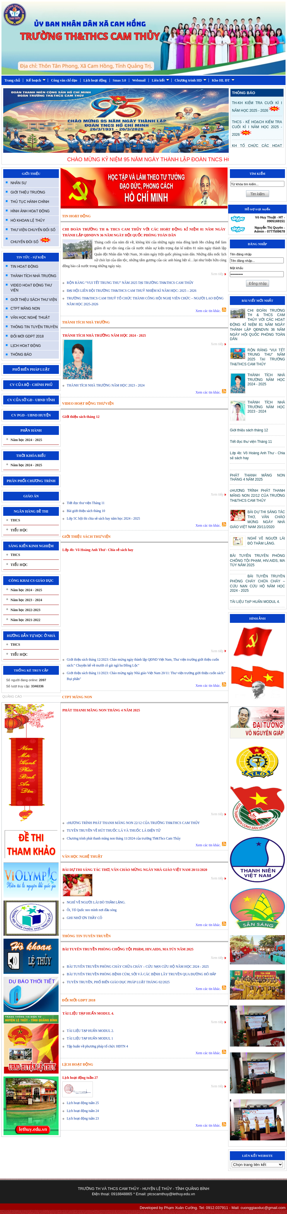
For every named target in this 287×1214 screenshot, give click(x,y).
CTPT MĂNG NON (25, 308)
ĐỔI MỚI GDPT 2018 (27, 336)
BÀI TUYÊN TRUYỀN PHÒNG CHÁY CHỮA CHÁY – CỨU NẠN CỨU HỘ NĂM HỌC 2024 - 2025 (138, 966)
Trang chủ (12, 80)
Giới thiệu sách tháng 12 (81, 417)
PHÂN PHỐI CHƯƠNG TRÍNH (31, 481)
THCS (15, 520)
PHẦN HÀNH (31, 430)
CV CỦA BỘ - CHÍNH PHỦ (31, 385)
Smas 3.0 (119, 80)
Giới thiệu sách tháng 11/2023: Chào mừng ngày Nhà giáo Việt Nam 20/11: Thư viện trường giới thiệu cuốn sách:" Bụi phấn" (146, 676)
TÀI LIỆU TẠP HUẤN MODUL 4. (88, 1013)
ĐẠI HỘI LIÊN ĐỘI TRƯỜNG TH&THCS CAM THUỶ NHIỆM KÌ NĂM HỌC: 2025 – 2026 (132, 290)
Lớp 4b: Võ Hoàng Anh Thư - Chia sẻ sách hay (97, 550)
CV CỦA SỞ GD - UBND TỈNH (31, 400)
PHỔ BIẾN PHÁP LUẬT (31, 369)
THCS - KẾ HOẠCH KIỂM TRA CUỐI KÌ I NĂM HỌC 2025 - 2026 (257, 128)
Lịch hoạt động (95, 80)
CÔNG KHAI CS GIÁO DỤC (31, 581)
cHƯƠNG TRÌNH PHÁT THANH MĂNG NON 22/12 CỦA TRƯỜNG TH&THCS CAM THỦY (133, 823)
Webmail (139, 80)
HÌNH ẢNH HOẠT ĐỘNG (30, 211)
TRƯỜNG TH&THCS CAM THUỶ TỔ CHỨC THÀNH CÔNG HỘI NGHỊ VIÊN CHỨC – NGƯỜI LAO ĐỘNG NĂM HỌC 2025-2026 (145, 301)
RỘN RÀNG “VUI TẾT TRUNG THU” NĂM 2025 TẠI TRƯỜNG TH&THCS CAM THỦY (130, 282)
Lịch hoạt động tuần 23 (83, 1118)
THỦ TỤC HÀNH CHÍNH (30, 202)
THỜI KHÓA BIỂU (31, 456)
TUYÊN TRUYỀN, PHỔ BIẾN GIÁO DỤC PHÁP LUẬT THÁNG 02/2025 (118, 982)
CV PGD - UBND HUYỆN (31, 415)
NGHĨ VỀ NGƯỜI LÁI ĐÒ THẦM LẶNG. (96, 902)
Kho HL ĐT (223, 80)
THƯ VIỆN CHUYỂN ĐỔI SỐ (33, 230)
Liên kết (160, 80)
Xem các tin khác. (208, 311)
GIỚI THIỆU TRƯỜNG (28, 192)
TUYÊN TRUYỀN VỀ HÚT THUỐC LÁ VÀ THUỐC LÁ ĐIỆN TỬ (113, 830)
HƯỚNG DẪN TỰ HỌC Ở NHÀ (31, 636)
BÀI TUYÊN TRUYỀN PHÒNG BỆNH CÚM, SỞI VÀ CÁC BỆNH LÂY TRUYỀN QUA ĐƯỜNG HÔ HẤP (141, 974)
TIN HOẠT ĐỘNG (24, 266)
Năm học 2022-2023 (25, 610)
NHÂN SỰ (18, 183)
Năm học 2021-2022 (25, 620)
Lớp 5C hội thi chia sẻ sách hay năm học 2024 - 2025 (103, 518)
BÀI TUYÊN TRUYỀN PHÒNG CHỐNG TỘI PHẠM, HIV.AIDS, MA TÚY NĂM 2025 (128, 949)
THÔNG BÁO (21, 354)
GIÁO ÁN (31, 496)
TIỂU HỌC (19, 530)
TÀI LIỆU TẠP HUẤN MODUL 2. (90, 1030)
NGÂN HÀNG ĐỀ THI (31, 511)
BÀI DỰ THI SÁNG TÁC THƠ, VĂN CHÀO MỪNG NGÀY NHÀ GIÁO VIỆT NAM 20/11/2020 (134, 870)
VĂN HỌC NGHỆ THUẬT (30, 318)
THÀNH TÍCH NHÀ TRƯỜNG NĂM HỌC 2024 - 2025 (104, 335)
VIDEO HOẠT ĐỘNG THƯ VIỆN (31, 287)
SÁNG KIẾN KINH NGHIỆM (31, 546)
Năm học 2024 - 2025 (26, 440)
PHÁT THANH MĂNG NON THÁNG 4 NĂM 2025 (101, 710)
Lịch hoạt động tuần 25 (83, 1103)
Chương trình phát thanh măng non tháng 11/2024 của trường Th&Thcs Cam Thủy (124, 838)
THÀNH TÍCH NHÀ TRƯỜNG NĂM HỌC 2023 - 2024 (106, 385)
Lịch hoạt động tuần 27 (80, 1078)
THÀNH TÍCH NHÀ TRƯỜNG (33, 276)
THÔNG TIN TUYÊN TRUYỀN (34, 327)
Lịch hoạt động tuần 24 (83, 1111)
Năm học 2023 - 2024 (26, 600)
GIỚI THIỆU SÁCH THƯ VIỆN (34, 300)
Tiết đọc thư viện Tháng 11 (86, 503)
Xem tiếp (217, 274)
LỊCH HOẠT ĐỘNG (26, 346)
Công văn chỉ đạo (64, 80)
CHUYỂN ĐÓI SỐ (31, 240)
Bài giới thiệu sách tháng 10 (86, 511)
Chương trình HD (190, 80)
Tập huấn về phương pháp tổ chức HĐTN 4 (97, 1046)
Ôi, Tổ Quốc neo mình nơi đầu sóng (92, 910)
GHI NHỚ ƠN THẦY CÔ (84, 918)
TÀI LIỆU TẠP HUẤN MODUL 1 (90, 1038)
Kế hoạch (36, 80)
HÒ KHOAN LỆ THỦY (28, 220)
